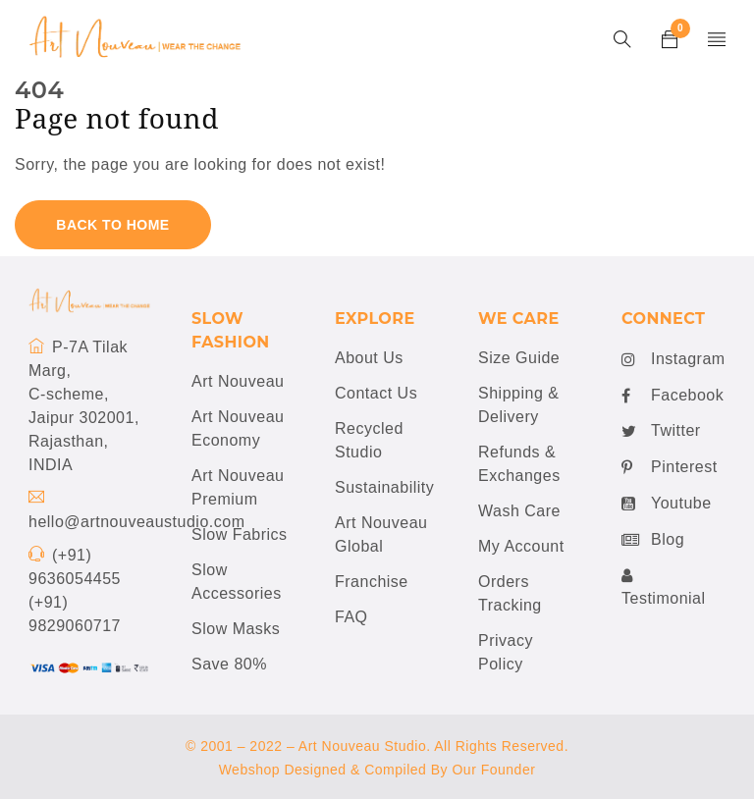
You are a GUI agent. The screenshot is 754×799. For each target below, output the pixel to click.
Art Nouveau (237, 381)
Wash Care (519, 511)
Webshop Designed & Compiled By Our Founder (377, 769)
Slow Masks (235, 628)
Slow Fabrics (239, 534)
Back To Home (112, 225)
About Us (369, 357)
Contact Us (376, 393)
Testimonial (663, 586)
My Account (521, 546)
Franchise (371, 581)
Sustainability (384, 487)
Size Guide (519, 357)
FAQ (351, 617)
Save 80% (229, 664)
